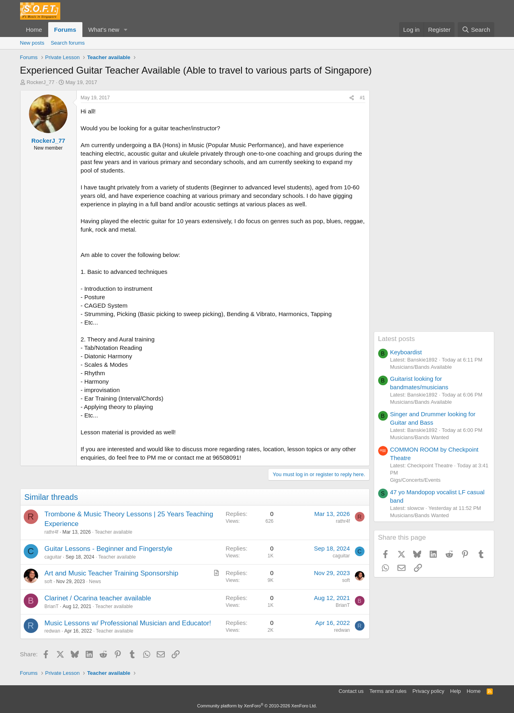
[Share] (351, 98)
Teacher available (113, 532)
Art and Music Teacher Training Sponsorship (111, 573)
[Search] (476, 29)
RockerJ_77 (40, 82)
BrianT (52, 606)
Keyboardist (406, 352)
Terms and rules (387, 691)
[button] (125, 29)
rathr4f (52, 532)
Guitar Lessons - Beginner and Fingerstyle (108, 549)
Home (34, 29)
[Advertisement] (434, 210)
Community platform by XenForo (257, 705)
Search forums (68, 43)
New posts (32, 43)
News (95, 581)
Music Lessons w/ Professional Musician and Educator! (128, 623)
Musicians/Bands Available (421, 367)
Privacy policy (428, 691)
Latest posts (396, 339)
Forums (65, 29)
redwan (52, 631)
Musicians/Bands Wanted (419, 437)
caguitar (53, 557)
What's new (103, 29)
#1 (362, 98)
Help (455, 691)
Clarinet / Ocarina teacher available (98, 598)
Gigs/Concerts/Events (415, 480)
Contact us (350, 691)
